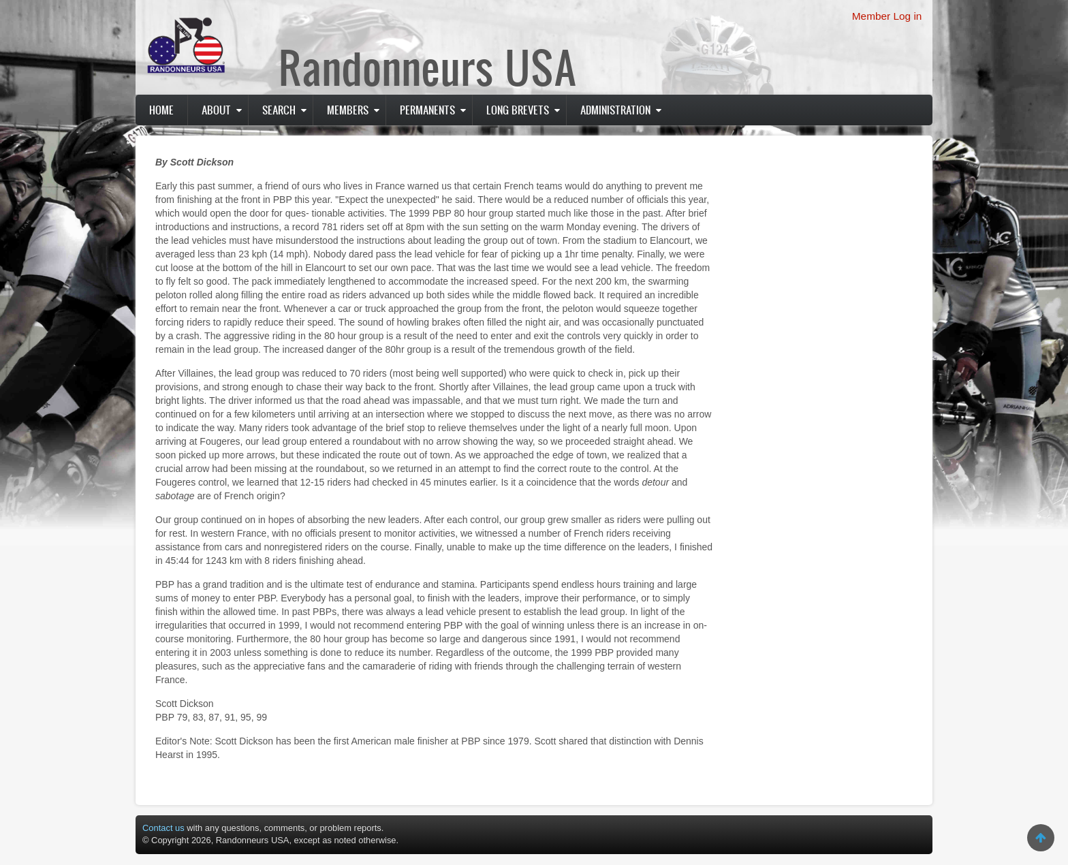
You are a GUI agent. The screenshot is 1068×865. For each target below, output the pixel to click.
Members (347, 109)
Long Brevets (517, 109)
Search (279, 109)
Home (161, 109)
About (216, 109)
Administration (615, 109)
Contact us (163, 828)
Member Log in (887, 16)
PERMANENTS (427, 109)
